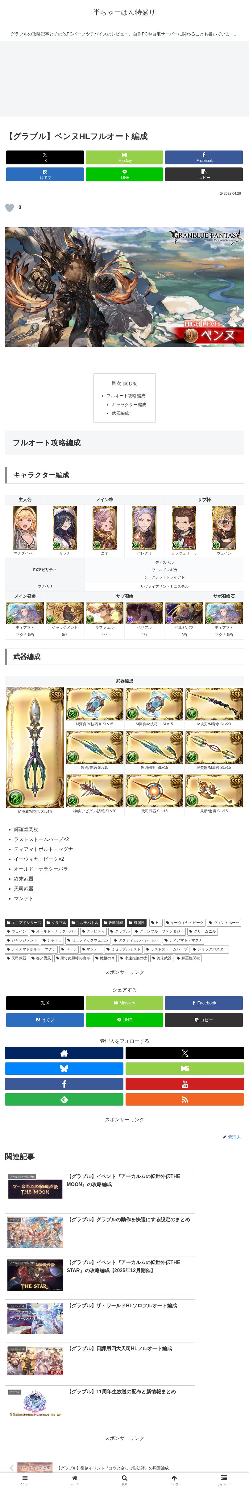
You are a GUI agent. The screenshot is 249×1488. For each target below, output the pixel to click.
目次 (116, 383)
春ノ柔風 (41, 958)
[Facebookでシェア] (204, 157)
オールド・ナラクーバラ (54, 931)
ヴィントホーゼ (224, 923)
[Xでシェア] (45, 157)
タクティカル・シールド (136, 940)
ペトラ (69, 949)
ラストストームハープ (167, 949)
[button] (204, 174)
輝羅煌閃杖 (188, 958)
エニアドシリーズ (24, 923)
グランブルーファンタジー (159, 931)
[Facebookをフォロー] (64, 1084)
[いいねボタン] (9, 207)
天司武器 (16, 958)
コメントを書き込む (124, 1401)
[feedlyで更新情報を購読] (64, 1099)
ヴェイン (16, 931)
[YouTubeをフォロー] (185, 1084)
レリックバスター (210, 949)
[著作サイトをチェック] (64, 1053)
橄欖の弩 (105, 958)
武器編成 (120, 413)
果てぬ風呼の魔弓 (73, 958)
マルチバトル (85, 923)
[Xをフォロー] (185, 1053)
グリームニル (202, 931)
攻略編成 (113, 923)
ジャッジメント (22, 940)
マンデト (92, 949)
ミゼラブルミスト (123, 949)
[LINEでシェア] (125, 174)
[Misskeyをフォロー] (185, 1068)
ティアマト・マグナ (183, 940)
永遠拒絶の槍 (133, 958)
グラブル (56, 923)
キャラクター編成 (129, 404)
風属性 (137, 923)
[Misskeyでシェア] (125, 157)
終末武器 (162, 958)
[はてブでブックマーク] (45, 174)
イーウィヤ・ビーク (185, 923)
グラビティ (93, 931)
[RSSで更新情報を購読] (185, 1099)
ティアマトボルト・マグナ (31, 949)
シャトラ (52, 940)
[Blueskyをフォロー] (64, 1068)
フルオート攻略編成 (125, 395)
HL (155, 923)
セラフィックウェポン (88, 940)
